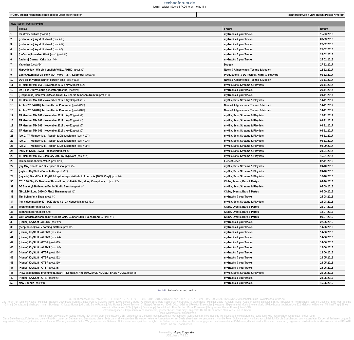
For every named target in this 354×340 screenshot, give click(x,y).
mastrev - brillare (29, 34)
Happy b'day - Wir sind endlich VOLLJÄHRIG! (46, 69)
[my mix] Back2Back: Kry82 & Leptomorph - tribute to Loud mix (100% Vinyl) (65, 176)
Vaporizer (24, 64)
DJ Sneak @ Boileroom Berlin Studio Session (46, 186)
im (204, 6)
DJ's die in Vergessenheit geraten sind (42, 79)
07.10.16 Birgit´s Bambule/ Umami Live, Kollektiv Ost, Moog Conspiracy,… (63, 181)
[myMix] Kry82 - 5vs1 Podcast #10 (39, 151)
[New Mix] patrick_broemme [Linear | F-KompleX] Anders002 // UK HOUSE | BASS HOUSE (72, 272)
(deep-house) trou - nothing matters (40, 227)
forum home (194, 6)
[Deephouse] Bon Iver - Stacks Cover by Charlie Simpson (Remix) (58, 95)
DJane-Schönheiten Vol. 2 (34, 161)
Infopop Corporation (184, 332)
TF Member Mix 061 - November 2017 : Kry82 (45, 85)
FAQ (182, 6)
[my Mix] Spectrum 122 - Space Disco (41, 166)
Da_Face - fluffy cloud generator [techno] (43, 90)
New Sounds (26, 283)
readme (192, 290)
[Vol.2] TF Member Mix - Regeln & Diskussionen (47, 135)
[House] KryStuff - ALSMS (34, 222)
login (156, 6)
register (165, 6)
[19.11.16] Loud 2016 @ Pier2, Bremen (41, 191)
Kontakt (162, 290)
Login (62, 14)
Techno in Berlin (29, 206)
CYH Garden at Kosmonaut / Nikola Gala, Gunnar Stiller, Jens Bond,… (61, 217)
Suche (174, 6)
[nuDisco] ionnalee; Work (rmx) (37, 54)
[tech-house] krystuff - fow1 (35, 39)
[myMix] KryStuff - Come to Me (37, 171)
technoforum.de (297, 14)
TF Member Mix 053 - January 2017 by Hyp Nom (47, 156)
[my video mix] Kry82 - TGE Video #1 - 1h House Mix (50, 201)
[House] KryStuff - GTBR (33, 242)
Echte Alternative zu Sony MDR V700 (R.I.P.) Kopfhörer (51, 74)
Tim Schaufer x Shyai (31, 196)
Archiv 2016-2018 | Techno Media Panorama (45, 105)
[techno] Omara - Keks (32, 59)
